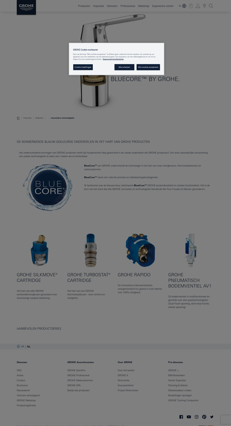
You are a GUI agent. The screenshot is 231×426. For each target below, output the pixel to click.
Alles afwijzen (124, 67)
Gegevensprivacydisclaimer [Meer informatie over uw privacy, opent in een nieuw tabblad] (113, 59)
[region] (116, 59)
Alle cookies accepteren (148, 67)
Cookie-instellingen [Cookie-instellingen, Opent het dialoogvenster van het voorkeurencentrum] (83, 67)
